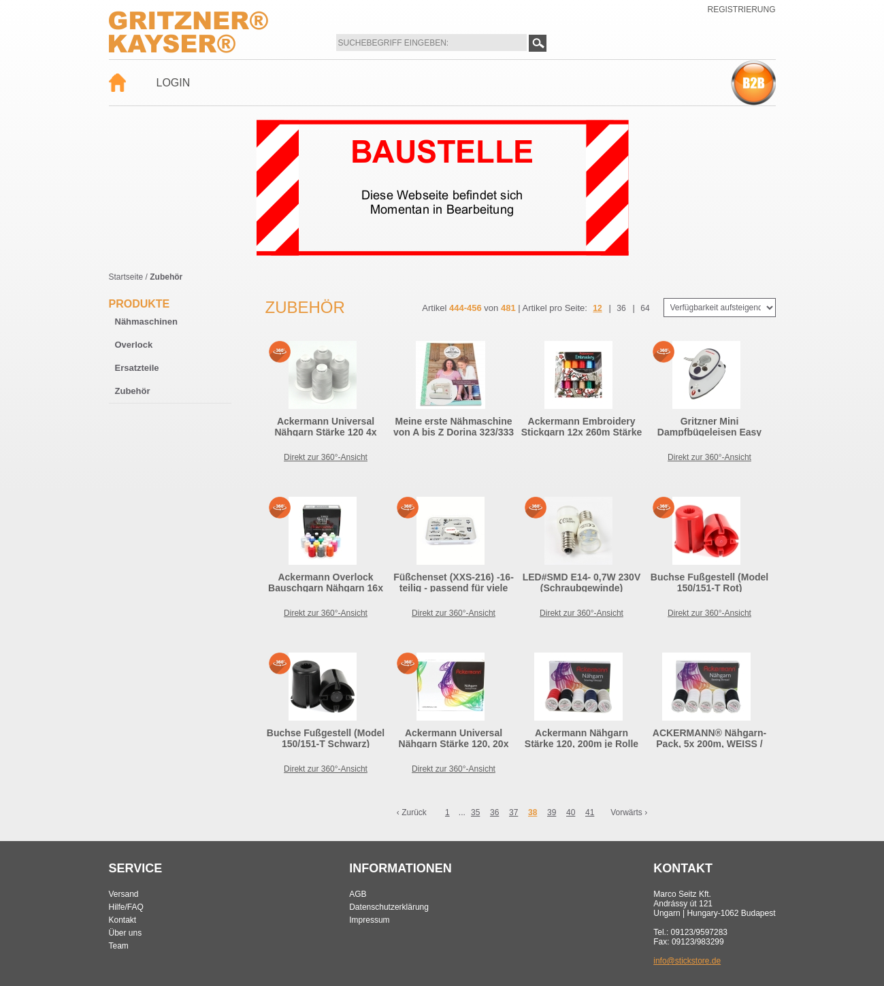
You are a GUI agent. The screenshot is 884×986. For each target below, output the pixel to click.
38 (532, 812)
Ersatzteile (137, 368)
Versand (124, 894)
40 (570, 812)
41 (589, 812)
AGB (357, 894)
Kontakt (123, 920)
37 (513, 812)
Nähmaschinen (146, 321)
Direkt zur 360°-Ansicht (325, 457)
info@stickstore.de (687, 961)
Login (174, 82)
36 (621, 308)
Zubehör (132, 391)
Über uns (125, 933)
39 (551, 812)
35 (475, 812)
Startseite (126, 277)
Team (119, 946)
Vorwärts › (628, 812)
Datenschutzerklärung (389, 907)
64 (644, 308)
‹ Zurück (412, 812)
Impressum (369, 920)
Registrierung (741, 9)
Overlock (134, 345)
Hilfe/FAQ (126, 907)
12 (597, 308)
